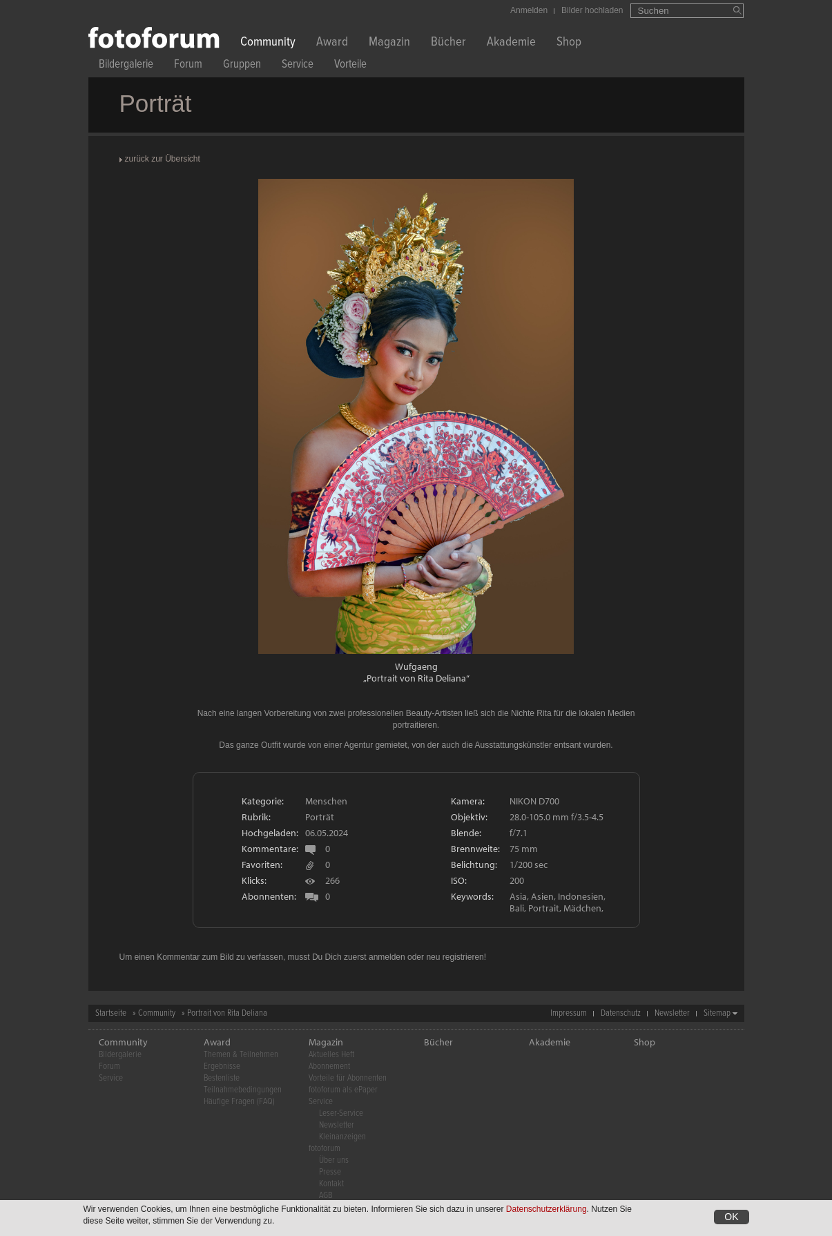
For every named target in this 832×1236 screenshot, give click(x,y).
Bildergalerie (126, 66)
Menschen (326, 801)
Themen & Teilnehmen (241, 1055)
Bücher (448, 43)
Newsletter (672, 1013)
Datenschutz (621, 1013)
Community (268, 43)
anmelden (387, 957)
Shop (569, 43)
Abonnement (329, 1066)
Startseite (110, 1013)
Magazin (389, 43)
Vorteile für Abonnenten (348, 1078)
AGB (325, 1195)
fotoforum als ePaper (343, 1090)
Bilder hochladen (592, 10)
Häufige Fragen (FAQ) (239, 1102)
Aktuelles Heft (331, 1055)
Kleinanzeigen (342, 1137)
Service (297, 66)
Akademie (511, 43)
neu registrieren (454, 957)
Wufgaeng (416, 666)
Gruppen (242, 66)
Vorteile (350, 66)
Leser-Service (341, 1113)
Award (332, 43)
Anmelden (529, 10)
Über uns (334, 1160)
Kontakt (331, 1184)
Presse (330, 1172)
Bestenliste (222, 1078)
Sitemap (717, 1013)
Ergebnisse (222, 1066)
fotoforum (324, 1149)
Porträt (319, 817)
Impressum (568, 1013)
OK (731, 1216)
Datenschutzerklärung (546, 1209)
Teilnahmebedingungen (243, 1090)
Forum (188, 66)
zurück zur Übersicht (162, 159)
